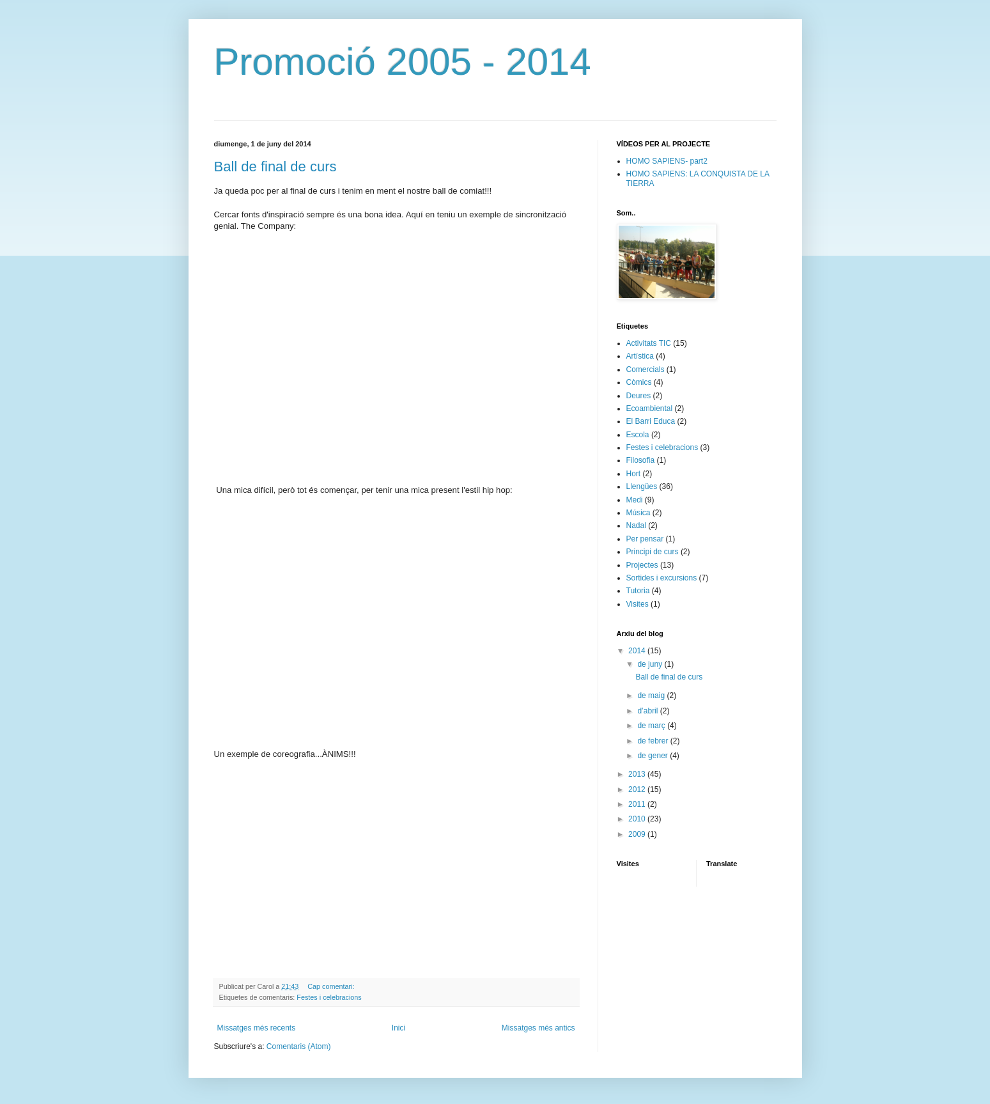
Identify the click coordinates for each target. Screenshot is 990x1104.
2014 (637, 650)
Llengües (642, 486)
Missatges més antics (538, 1027)
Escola (637, 434)
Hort (633, 473)
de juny (650, 664)
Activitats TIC (648, 343)
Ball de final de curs (275, 167)
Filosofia (640, 460)
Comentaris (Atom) (299, 1046)
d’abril (648, 710)
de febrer (653, 740)
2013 (637, 774)
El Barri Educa (651, 421)
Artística (640, 356)
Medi (634, 499)
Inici (398, 1027)
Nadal (636, 525)
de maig (652, 695)
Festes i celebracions (329, 997)
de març (652, 725)
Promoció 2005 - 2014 (402, 61)
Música (638, 512)
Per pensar (645, 538)
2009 (637, 834)
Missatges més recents (256, 1027)
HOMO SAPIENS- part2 (667, 161)
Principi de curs (652, 551)
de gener (653, 755)
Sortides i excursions (661, 577)
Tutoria (638, 590)
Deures (638, 395)
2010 (637, 818)
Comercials (645, 369)
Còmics (639, 382)
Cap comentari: (331, 986)
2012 (637, 789)
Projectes (642, 565)
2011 (637, 804)
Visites (637, 604)
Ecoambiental (649, 408)
